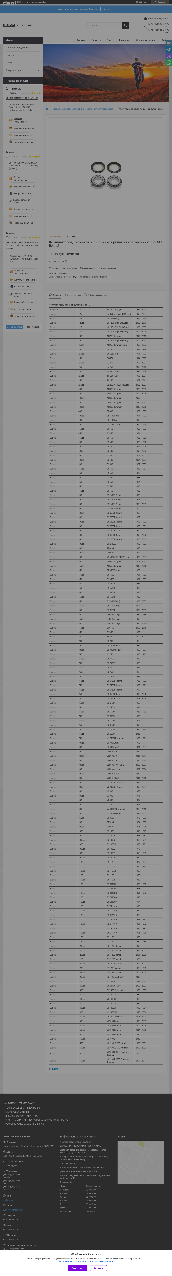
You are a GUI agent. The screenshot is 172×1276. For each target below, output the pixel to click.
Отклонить (98, 1268)
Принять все (77, 1268)
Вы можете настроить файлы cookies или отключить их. (85, 1261)
